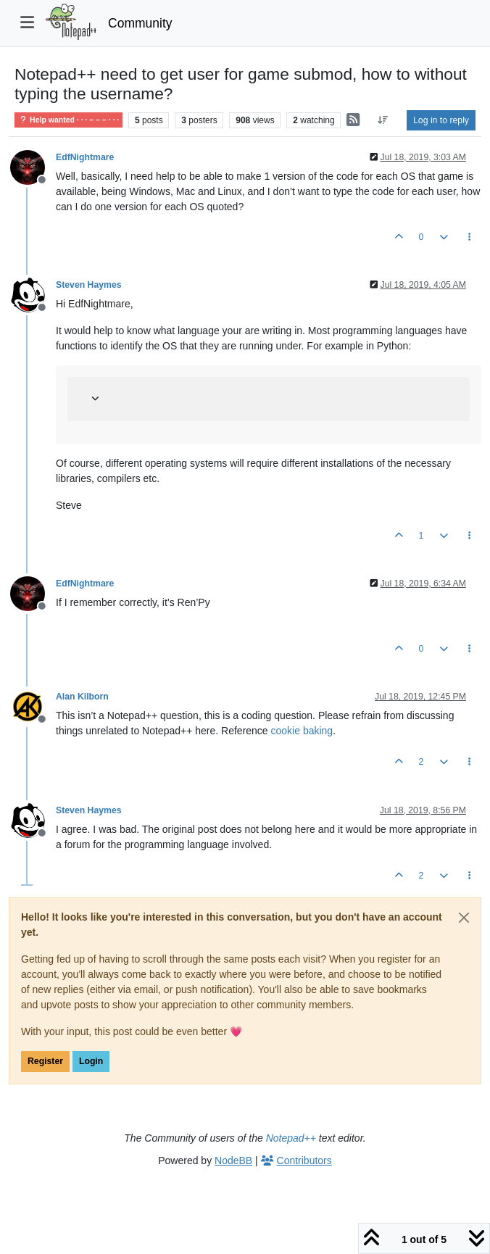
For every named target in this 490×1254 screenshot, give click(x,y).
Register (45, 1061)
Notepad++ (291, 1138)
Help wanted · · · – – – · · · (68, 120)
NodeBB (233, 1160)
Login (91, 1061)
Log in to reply (441, 120)
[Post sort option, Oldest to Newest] (383, 120)
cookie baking (302, 730)
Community (140, 23)
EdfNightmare (85, 157)
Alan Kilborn (82, 697)
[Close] (464, 917)
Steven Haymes (89, 285)
